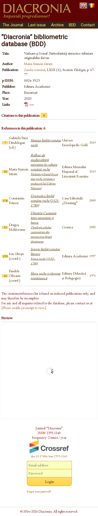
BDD (72, 25)
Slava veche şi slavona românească (45, 275)
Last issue (37, 25)
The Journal (13, 25)
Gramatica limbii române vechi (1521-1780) (45, 200)
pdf (32, 104)
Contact (88, 25)
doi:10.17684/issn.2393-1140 (49, 456)
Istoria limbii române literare (45, 256)
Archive (57, 25)
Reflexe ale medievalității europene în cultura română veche (44, 171)
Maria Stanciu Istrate (38, 63)
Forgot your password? (39, 491)
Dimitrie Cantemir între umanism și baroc (43, 227)
